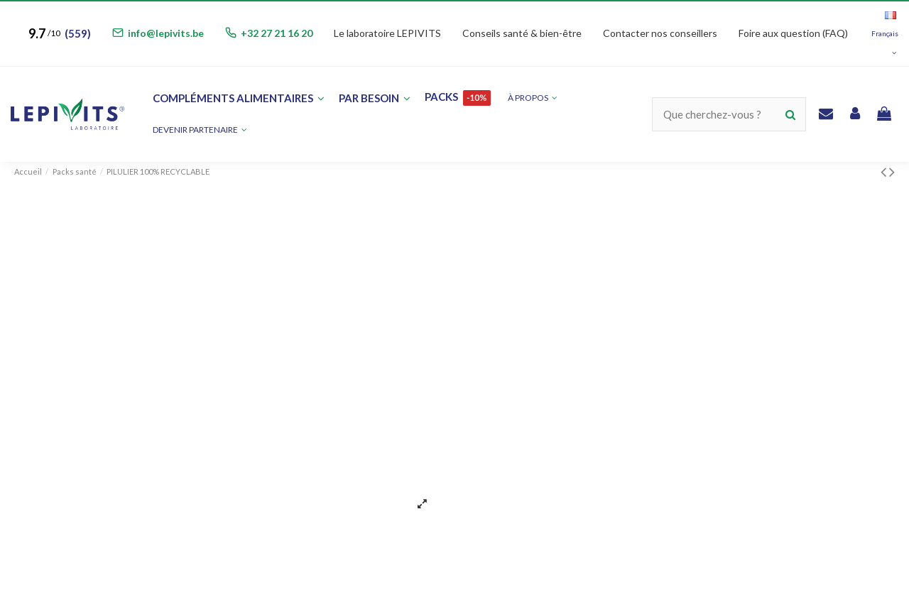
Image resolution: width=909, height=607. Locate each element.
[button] (200, 130)
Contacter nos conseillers (660, 33)
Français (884, 33)
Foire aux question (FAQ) (793, 33)
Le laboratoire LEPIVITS (387, 33)
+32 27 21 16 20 (276, 33)
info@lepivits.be (166, 33)
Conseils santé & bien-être (522, 33)
